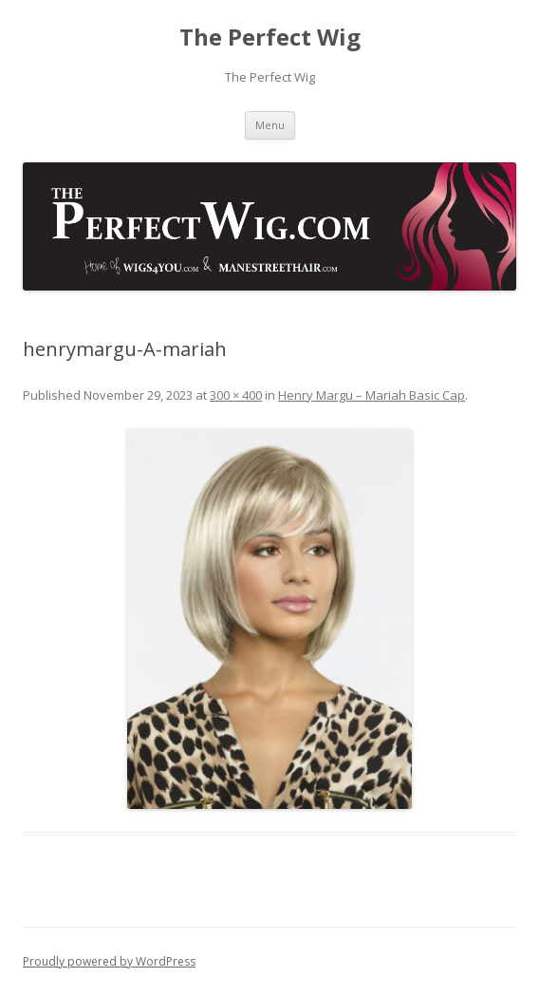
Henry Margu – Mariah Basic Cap (371, 395)
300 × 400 (236, 395)
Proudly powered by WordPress (109, 961)
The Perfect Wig (270, 37)
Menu (270, 125)
